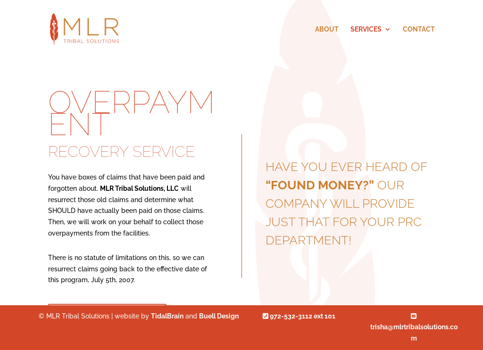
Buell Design (219, 316)
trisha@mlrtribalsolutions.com (414, 327)
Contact (419, 29)
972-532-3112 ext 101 (299, 316)
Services (366, 29)
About (327, 29)
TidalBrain (167, 316)
